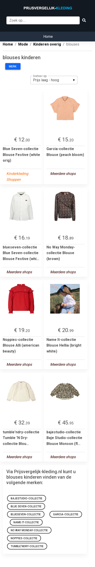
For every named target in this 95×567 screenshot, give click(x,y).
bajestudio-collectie (26, 498)
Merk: (13, 66)
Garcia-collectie (65, 514)
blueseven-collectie (26, 514)
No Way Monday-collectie (29, 530)
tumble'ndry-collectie (27, 546)
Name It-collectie (26, 522)
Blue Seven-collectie (26, 506)
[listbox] (53, 80)
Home (48, 36)
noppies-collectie (24, 538)
